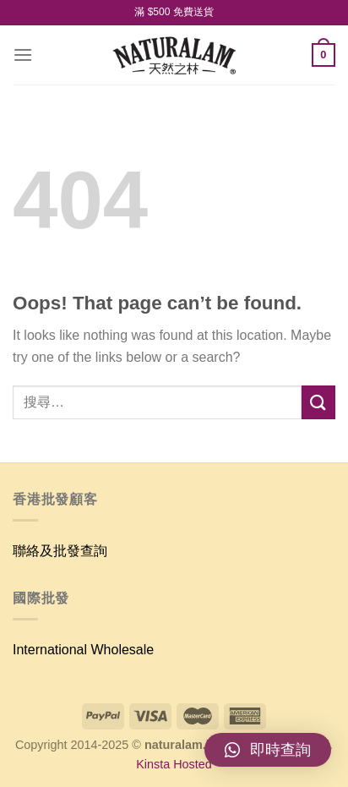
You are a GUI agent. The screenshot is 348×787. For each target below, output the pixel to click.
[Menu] (23, 54)
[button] (267, 750)
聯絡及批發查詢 (60, 551)
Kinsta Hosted (174, 764)
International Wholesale (83, 649)
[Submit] (318, 401)
